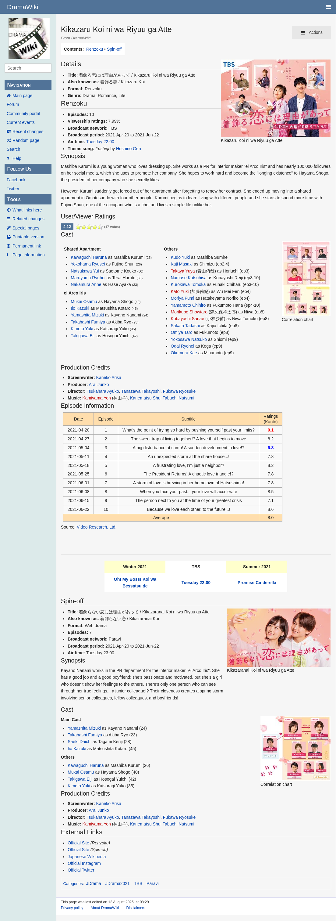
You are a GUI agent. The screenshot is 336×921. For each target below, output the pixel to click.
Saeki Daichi (79, 741)
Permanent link (26, 246)
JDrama (93, 883)
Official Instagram (84, 863)
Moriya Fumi (182, 298)
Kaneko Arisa (109, 377)
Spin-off (114, 49)
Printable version (28, 236)
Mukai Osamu (84, 301)
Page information (28, 254)
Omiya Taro (181, 332)
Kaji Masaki (182, 264)
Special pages (25, 228)
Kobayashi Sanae (187, 318)
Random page (25, 140)
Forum (13, 104)
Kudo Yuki (180, 257)
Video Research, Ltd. (97, 527)
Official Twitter (81, 870)
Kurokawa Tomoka (188, 284)
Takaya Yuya (183, 271)
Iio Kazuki (80, 308)
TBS (138, 883)
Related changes (28, 218)
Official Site (78, 842)
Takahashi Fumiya (88, 322)
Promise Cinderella (257, 582)
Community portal (23, 113)
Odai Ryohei (182, 346)
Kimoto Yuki (82, 328)
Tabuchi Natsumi (178, 397)
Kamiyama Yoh (96, 397)
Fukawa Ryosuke (179, 391)
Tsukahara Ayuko (103, 391)
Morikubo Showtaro (189, 311)
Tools (13, 199)
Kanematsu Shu (145, 397)
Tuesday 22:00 (100, 141)
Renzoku (94, 49)
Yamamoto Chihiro (188, 305)
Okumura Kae (184, 352)
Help (16, 158)
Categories (73, 883)
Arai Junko (99, 384)
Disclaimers (135, 908)
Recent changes (27, 131)
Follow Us (19, 169)
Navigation (18, 85)
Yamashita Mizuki (87, 314)
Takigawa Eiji (83, 335)
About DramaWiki (104, 908)
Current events (21, 122)
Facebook (16, 179)
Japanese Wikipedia (87, 856)
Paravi (153, 883)
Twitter (13, 188)
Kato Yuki (180, 291)
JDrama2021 (117, 883)
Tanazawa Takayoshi (141, 391)
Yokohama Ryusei (88, 264)
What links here (27, 210)
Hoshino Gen (128, 148)
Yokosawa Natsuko (189, 339)
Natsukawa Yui (85, 271)
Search (13, 149)
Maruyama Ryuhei (88, 277)
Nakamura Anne (86, 284)
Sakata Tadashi (185, 325)
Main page (22, 95)
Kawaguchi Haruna (89, 257)
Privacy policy (72, 908)
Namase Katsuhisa (189, 277)
